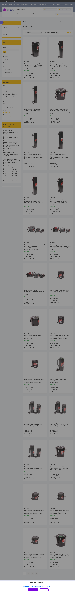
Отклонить (44, 589)
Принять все (33, 589)
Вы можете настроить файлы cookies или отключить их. (37, 586)
